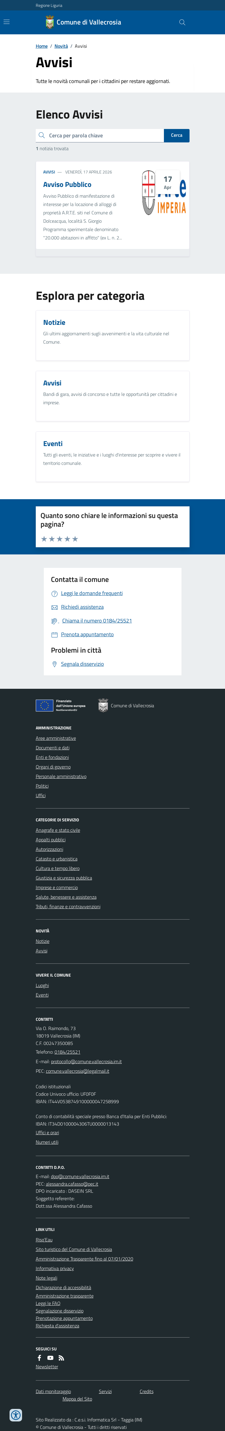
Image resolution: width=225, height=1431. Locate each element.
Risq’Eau (44, 1239)
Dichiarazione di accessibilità (63, 1287)
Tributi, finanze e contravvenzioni (68, 906)
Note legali (46, 1277)
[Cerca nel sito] (179, 22)
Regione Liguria (49, 5)
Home (42, 46)
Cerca (176, 135)
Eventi (42, 994)
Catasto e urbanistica (56, 858)
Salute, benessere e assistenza (66, 896)
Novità (61, 46)
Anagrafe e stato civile (58, 830)
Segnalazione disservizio (59, 1310)
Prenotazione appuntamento (64, 1318)
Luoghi (42, 985)
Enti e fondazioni (52, 757)
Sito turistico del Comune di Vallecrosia (74, 1249)
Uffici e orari (47, 1132)
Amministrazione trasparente (65, 1295)
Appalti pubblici (51, 839)
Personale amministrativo (61, 776)
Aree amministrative (56, 738)
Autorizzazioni (49, 849)
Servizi (105, 1391)
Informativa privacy (55, 1268)
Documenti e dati (52, 747)
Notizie (42, 941)
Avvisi (49, 172)
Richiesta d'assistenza (57, 1325)
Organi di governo (53, 766)
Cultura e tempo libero (58, 868)
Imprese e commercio (57, 887)
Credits (146, 1391)
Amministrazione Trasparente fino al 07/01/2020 (84, 1258)
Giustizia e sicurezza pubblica (64, 877)
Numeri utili (47, 1142)
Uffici (41, 795)
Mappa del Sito (77, 1398)
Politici (42, 785)
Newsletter (47, 1366)
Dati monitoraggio (53, 1391)
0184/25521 (67, 1051)
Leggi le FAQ (48, 1303)
